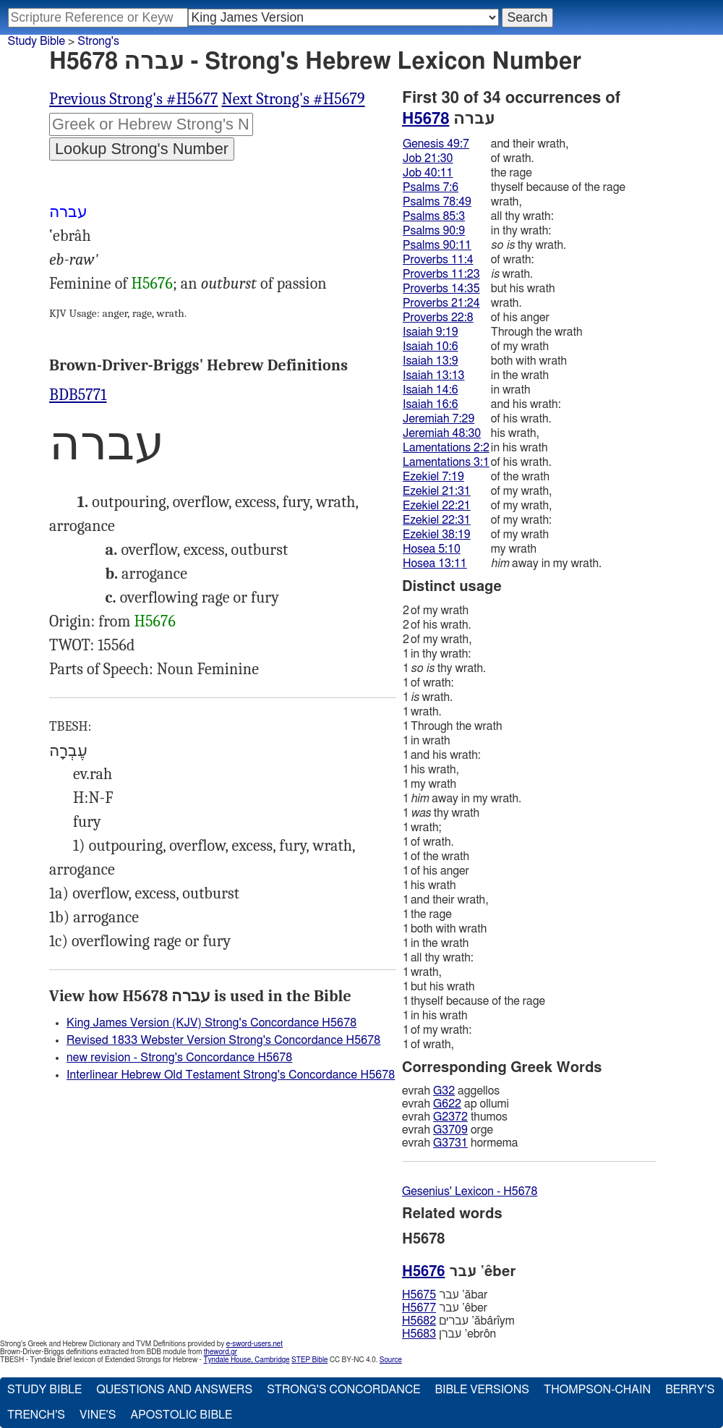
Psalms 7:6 (430, 187)
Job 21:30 (428, 158)
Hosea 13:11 (435, 563)
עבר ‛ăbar (444, 1295)
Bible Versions (482, 1389)
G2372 (450, 1117)
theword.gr (220, 1352)
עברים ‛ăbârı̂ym (458, 1321)
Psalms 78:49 (437, 202)
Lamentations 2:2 (446, 448)
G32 (444, 1091)
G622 (447, 1104)
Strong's (98, 41)
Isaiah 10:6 (430, 346)
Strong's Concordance (343, 1389)
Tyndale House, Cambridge (246, 1360)
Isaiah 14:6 (430, 390)
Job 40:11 (428, 173)
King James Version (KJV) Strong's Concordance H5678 (211, 1023)
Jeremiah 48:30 (442, 433)
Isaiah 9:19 (430, 332)
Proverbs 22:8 (438, 317)
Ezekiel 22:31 (437, 520)
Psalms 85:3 (434, 216)
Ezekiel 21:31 (437, 491)
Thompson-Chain (597, 1389)
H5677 (419, 1308)
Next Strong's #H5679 (292, 99)
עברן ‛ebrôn (449, 1334)
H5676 (152, 283)
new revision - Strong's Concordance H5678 (179, 1057)
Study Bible (36, 41)
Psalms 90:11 (437, 245)
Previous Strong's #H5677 (133, 99)
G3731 (450, 1143)
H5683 (419, 1334)
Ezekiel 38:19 (437, 534)
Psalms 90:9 (434, 231)
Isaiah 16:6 (430, 404)
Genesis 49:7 (436, 144)
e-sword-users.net (254, 1344)
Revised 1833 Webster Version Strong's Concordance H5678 (223, 1040)
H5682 (419, 1321)
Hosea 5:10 (432, 549)
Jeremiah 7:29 (438, 419)
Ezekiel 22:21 (437, 505)
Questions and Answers (174, 1389)
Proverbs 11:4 (438, 259)
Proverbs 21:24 (441, 303)
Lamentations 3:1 (446, 462)
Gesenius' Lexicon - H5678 (469, 1191)
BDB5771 (77, 395)
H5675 (419, 1295)
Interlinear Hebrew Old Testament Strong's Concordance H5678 (231, 1075)
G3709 (450, 1130)
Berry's (689, 1389)
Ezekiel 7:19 (433, 477)
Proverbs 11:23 (441, 274)
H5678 (425, 119)
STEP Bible (309, 1360)
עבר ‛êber (444, 1308)
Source (391, 1360)
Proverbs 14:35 (441, 288)
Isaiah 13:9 (430, 361)
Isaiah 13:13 (433, 375)
